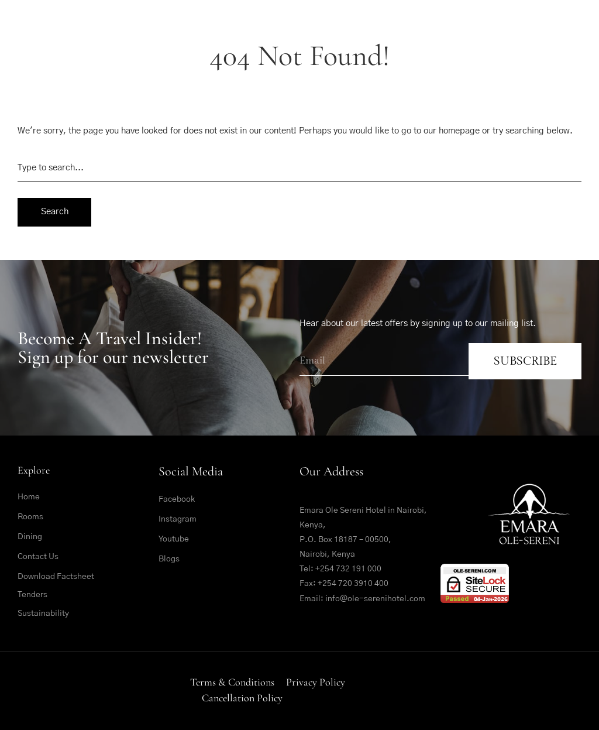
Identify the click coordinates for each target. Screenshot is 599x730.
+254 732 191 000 (348, 569)
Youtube (174, 539)
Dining (30, 537)
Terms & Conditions (232, 682)
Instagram (178, 519)
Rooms (30, 517)
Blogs (169, 559)
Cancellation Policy (242, 697)
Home (29, 497)
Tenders (32, 595)
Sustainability (43, 613)
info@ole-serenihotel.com (375, 599)
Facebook (177, 499)
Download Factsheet (56, 577)
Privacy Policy (315, 682)
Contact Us (38, 557)
